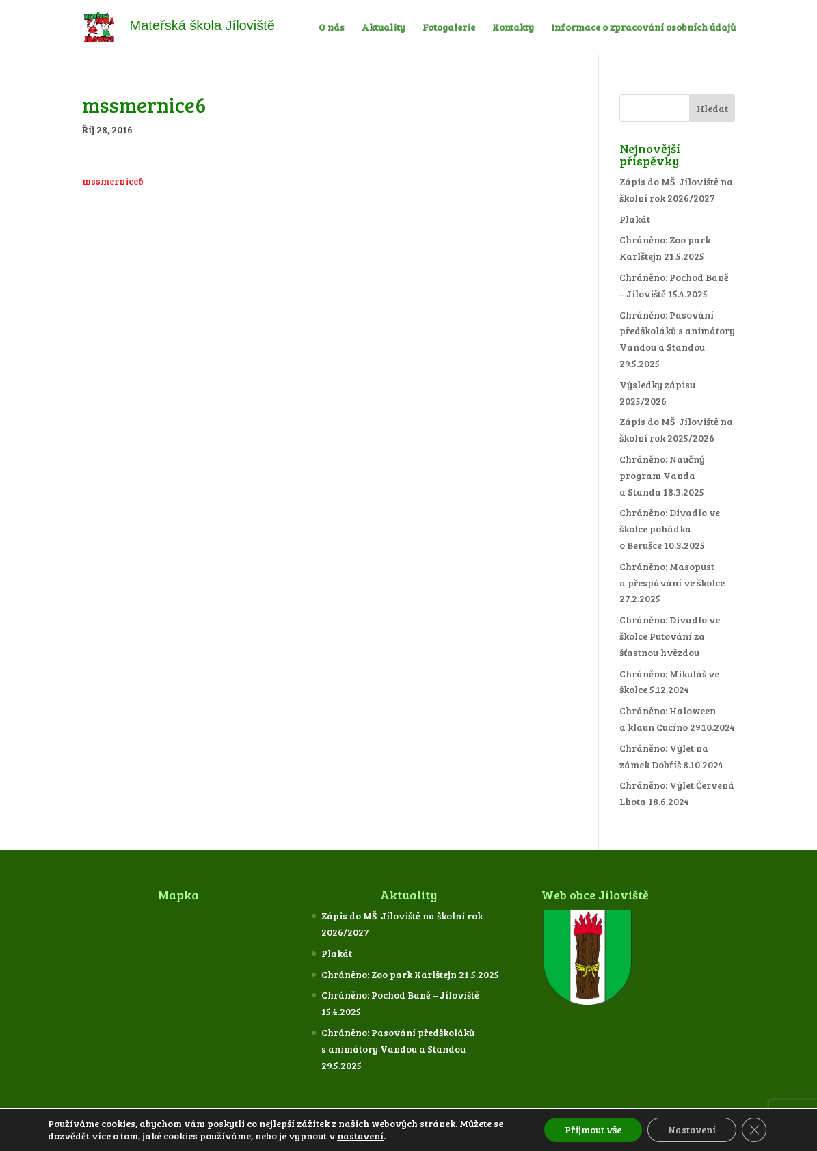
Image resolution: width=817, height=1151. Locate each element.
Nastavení (692, 1129)
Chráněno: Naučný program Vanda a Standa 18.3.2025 (662, 475)
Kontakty (513, 28)
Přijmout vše (593, 1129)
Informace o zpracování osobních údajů (643, 28)
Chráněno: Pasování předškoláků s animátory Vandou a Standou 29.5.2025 (397, 1049)
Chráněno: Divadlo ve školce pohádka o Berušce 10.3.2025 (669, 529)
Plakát (634, 219)
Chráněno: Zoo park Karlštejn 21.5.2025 (410, 974)
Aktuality (383, 28)
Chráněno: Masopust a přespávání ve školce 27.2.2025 (672, 583)
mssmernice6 (113, 180)
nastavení (360, 1136)
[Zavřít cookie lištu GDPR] (754, 1130)
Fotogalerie (449, 28)
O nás (332, 28)
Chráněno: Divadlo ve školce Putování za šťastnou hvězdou (669, 636)
